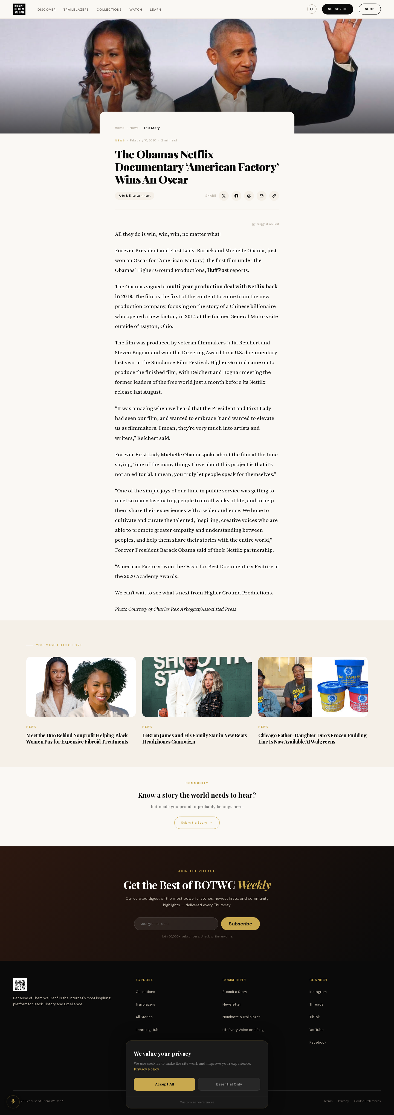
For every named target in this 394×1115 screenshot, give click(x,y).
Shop (370, 9)
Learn (155, 9)
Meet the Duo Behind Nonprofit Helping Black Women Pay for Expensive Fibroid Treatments (77, 738)
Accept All (164, 1088)
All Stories (144, 1017)
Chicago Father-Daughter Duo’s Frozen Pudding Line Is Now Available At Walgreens (312, 738)
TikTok (314, 1017)
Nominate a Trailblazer (241, 1017)
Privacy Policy (146, 1073)
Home (119, 128)
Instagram (318, 991)
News (134, 128)
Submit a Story (197, 823)
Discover (46, 9)
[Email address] (176, 923)
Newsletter (231, 1004)
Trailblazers (76, 9)
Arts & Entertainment (134, 196)
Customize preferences (197, 1106)
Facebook (317, 1042)
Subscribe (337, 9)
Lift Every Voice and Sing (243, 1029)
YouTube (316, 1029)
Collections (109, 9)
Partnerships (233, 1042)
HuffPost (218, 270)
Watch (135, 9)
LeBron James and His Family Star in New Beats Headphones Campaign (194, 738)
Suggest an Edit (265, 224)
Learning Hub (147, 1029)
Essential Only (229, 1088)
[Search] (312, 9)
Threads (316, 1004)
